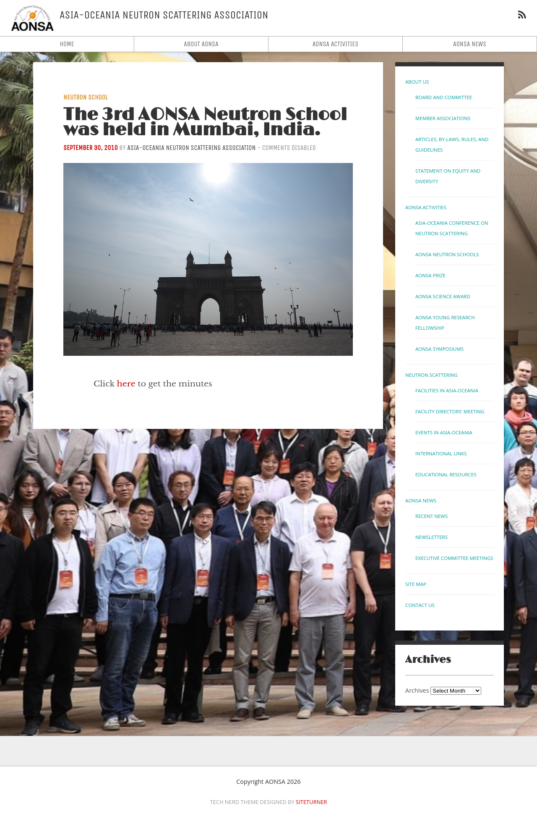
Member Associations (442, 118)
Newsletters (431, 537)
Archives (417, 690)
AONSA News (469, 44)
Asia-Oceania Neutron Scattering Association (191, 148)
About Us (417, 82)
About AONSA (201, 44)
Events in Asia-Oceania (443, 432)
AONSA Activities (336, 44)
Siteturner (311, 802)
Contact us (420, 605)
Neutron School (85, 97)
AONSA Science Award (442, 296)
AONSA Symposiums (439, 349)
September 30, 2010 (90, 148)
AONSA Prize (430, 275)
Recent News (431, 516)
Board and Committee (443, 97)
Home (67, 44)
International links (441, 453)
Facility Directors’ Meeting (449, 411)
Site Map (415, 584)
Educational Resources (445, 474)
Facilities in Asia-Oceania (446, 390)
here (126, 383)
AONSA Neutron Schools (447, 254)
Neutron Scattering (431, 375)
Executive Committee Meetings (454, 558)
